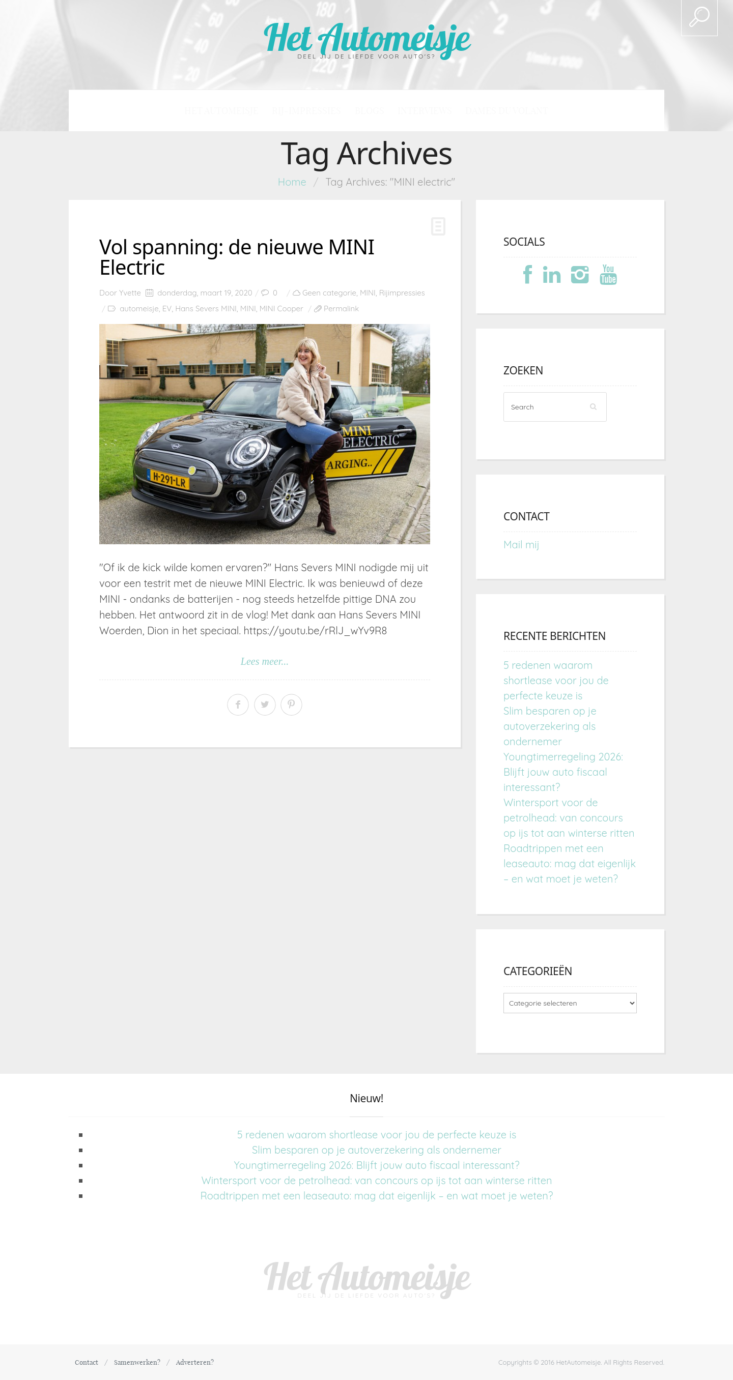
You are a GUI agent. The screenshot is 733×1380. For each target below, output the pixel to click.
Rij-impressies (306, 110)
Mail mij (521, 544)
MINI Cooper (281, 308)
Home (292, 181)
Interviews (425, 110)
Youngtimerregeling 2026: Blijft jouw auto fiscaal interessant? (563, 772)
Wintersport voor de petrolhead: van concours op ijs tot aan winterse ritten (569, 817)
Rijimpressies (402, 293)
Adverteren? (195, 1362)
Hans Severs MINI (206, 308)
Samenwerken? (137, 1362)
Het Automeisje (367, 37)
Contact (86, 1362)
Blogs (369, 110)
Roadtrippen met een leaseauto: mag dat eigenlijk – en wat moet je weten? (569, 863)
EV (167, 308)
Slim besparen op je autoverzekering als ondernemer (550, 726)
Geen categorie (329, 293)
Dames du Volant (506, 110)
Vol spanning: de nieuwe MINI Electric (236, 256)
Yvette (130, 293)
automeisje (139, 308)
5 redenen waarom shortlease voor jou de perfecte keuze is (556, 680)
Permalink (341, 308)
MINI (368, 293)
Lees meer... (265, 661)
